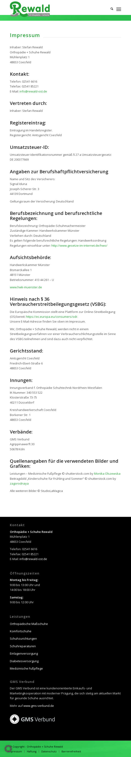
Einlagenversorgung (24, 653)
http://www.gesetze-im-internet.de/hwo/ (79, 245)
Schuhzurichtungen (23, 638)
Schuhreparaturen (23, 646)
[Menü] (118, 9)
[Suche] (109, 9)
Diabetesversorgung (24, 661)
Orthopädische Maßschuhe (29, 624)
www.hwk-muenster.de (26, 287)
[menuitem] (109, 9)
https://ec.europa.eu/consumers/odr (51, 317)
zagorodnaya (19, 483)
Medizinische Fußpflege (26, 668)
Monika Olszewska (107, 473)
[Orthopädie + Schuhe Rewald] (54, 9)
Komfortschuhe (20, 631)
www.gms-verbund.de (38, 706)
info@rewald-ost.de (33, 91)
